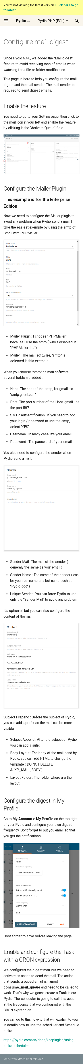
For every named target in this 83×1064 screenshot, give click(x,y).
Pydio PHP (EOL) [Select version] (51, 21)
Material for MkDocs (30, 1059)
